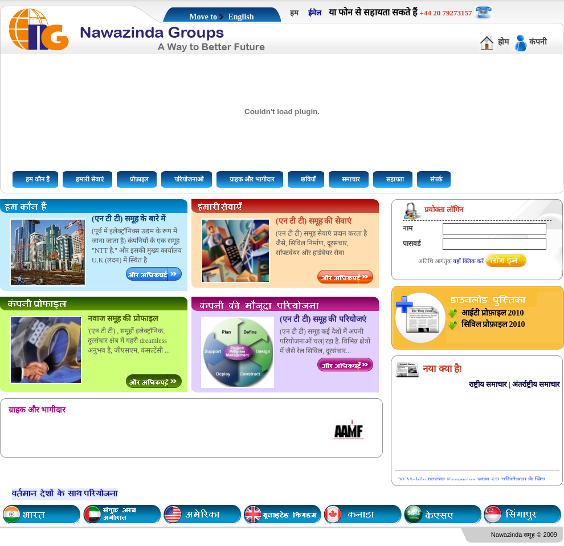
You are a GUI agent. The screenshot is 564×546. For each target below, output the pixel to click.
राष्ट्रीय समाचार (487, 384)
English (241, 17)
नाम (407, 228)
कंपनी (538, 42)
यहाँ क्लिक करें (468, 261)
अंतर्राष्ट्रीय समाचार (535, 384)
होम (503, 42)
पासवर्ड (411, 244)
